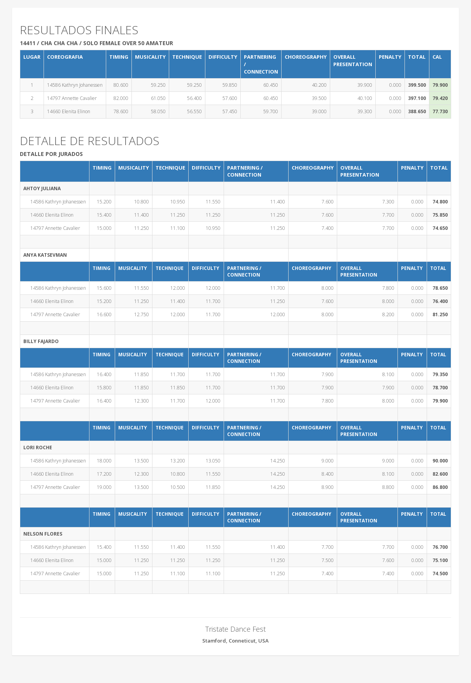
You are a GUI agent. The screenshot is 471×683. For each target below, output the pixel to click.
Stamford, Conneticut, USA (235, 640)
